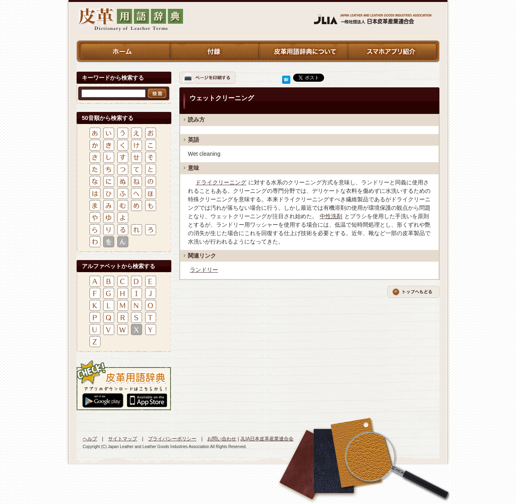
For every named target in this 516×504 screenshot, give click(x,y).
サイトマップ (122, 439)
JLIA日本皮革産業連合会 (266, 439)
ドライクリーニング (221, 182)
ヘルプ (90, 439)
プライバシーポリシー (172, 439)
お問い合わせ (221, 439)
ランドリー (204, 269)
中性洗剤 (331, 216)
